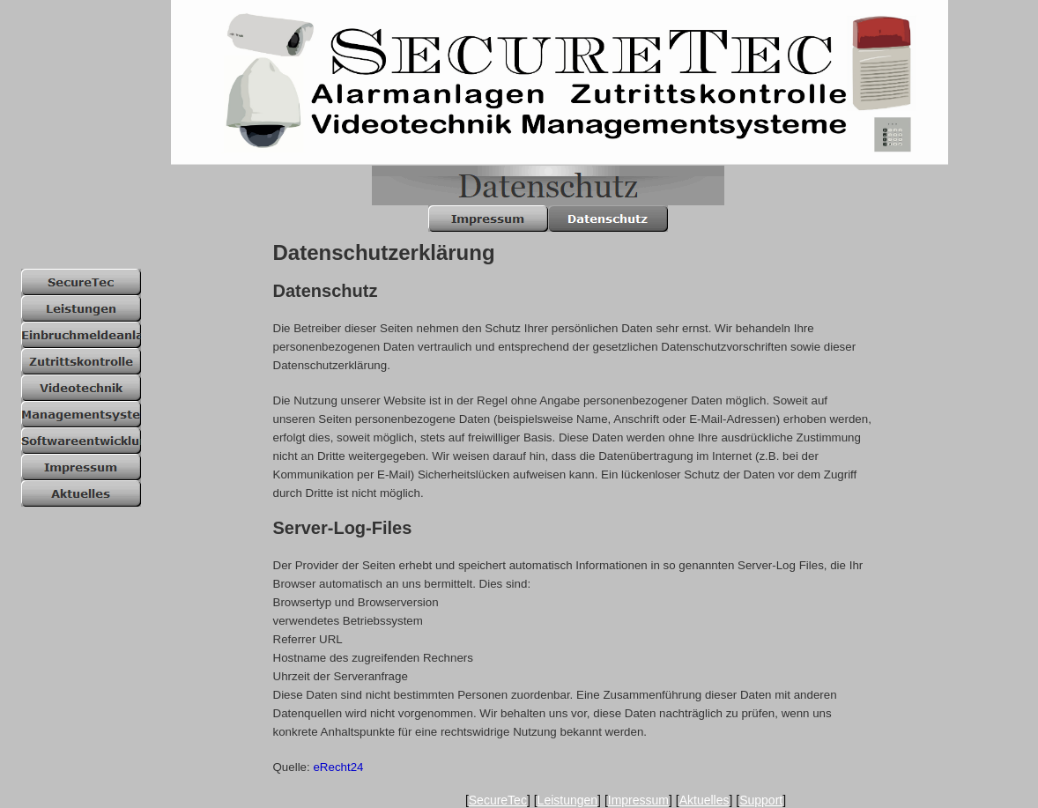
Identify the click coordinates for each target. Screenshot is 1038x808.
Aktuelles (704, 800)
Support (760, 800)
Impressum (638, 800)
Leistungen (568, 800)
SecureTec (498, 800)
